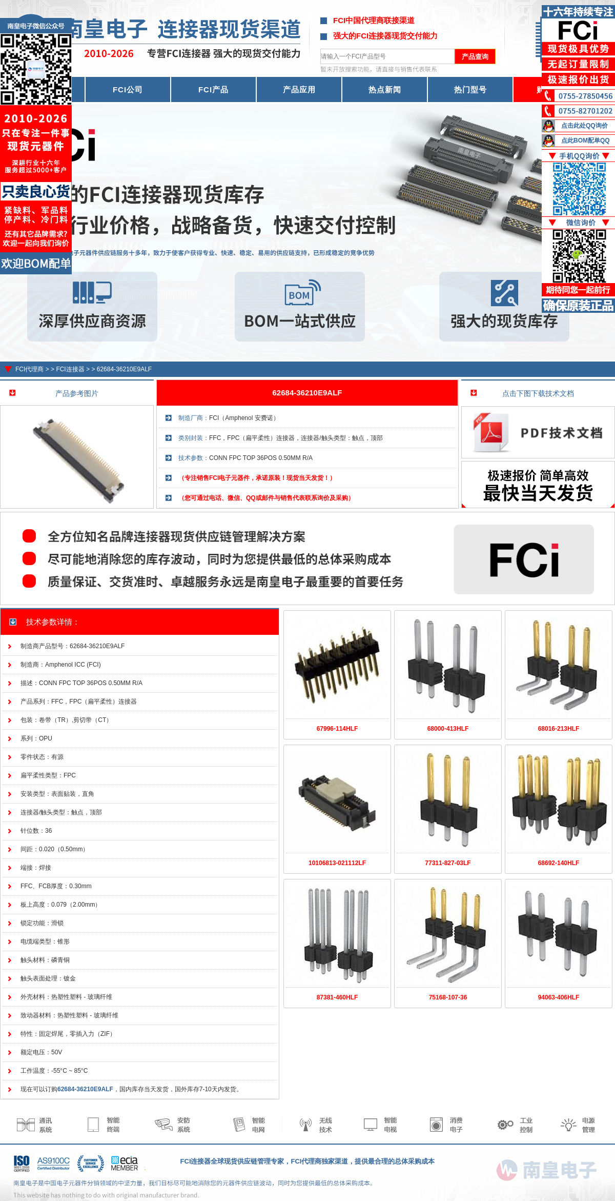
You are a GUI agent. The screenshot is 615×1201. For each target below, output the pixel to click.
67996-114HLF (337, 728)
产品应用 (299, 89)
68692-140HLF (559, 863)
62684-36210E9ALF (124, 369)
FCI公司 (128, 89)
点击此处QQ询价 (584, 125)
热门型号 (470, 89)
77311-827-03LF (447, 863)
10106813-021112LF (337, 863)
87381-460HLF (337, 997)
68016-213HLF (559, 728)
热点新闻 (384, 89)
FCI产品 (213, 89)
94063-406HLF (559, 997)
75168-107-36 (448, 997)
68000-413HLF (448, 728)
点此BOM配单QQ (585, 140)
